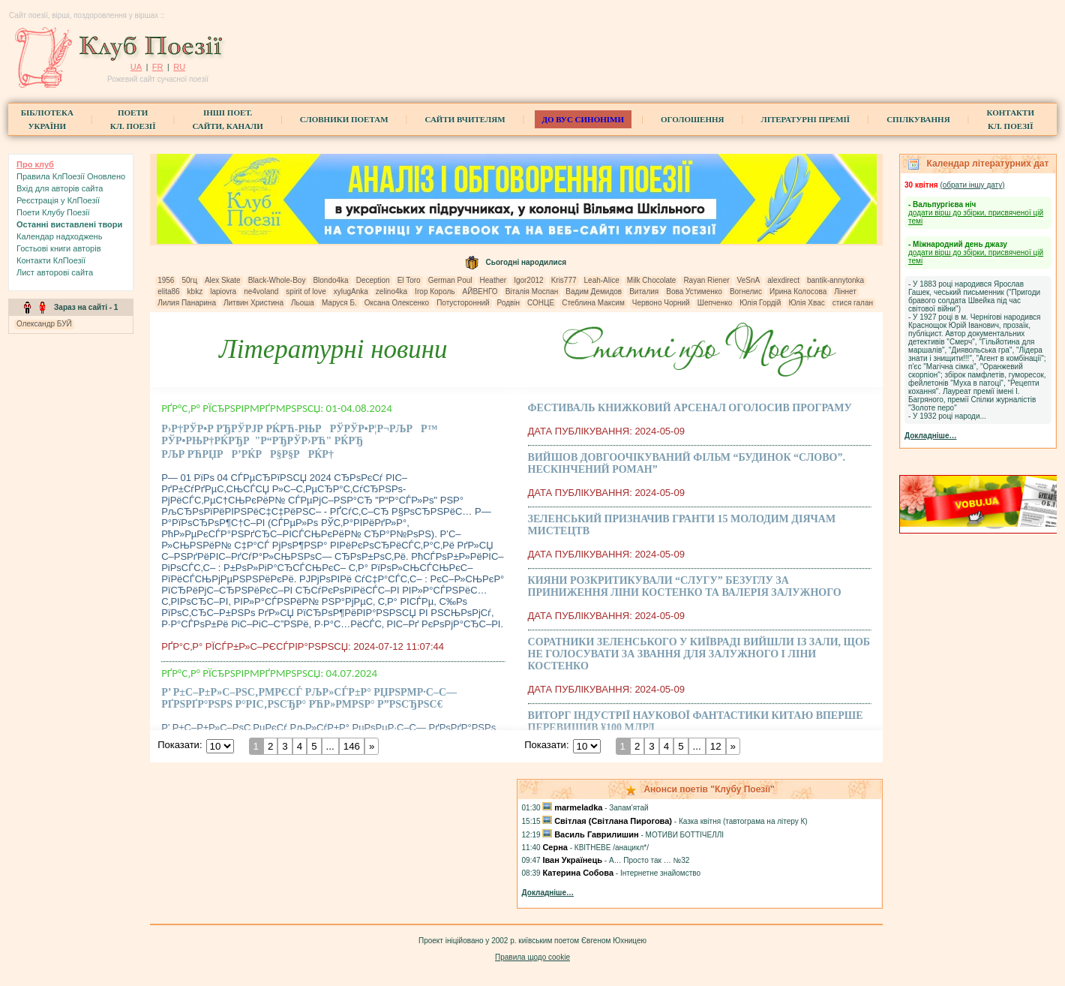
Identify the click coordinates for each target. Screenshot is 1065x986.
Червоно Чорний (661, 303)
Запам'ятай (628, 808)
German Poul (450, 280)
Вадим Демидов (594, 291)
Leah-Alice (602, 280)
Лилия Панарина (187, 303)
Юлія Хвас (806, 303)
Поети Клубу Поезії (53, 212)
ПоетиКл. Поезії (133, 119)
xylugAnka (351, 291)
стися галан (852, 303)
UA (136, 66)
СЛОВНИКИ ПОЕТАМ (344, 119)
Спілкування (918, 119)
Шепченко (715, 303)
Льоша (302, 303)
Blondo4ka (330, 280)
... (330, 746)
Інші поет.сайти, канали (227, 119)
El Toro (409, 280)
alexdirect (783, 280)
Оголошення (692, 119)
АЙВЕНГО (480, 291)
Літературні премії (805, 119)
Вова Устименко (694, 291)
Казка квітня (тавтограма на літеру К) (743, 821)
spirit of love (306, 291)
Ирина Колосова (798, 291)
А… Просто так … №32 (649, 860)
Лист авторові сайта (54, 272)
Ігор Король (434, 291)
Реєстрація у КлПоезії (58, 200)
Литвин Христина (254, 303)
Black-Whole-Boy (277, 280)
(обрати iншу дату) (972, 185)
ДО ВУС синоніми (583, 119)
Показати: (180, 744)
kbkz (195, 291)
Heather (493, 280)
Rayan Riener (706, 280)
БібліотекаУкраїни (47, 119)
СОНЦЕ (540, 303)
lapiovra (223, 291)
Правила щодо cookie (532, 957)
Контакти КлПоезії (51, 260)
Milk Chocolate (651, 280)
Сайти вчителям (465, 119)
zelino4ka (391, 291)
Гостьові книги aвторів (58, 248)
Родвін (508, 303)
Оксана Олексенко (396, 303)
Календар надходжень (59, 236)
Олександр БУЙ (44, 324)
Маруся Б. (339, 303)
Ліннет (845, 291)
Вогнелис (746, 291)
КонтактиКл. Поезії (1010, 119)
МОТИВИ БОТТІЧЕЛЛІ (685, 835)
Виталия (643, 291)
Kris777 (564, 280)
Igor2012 (528, 280)
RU (179, 66)
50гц (189, 280)
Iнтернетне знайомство (660, 873)
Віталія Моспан (532, 291)
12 (715, 746)
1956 (166, 280)
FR (158, 66)
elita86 (168, 291)
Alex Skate (223, 280)
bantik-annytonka (835, 280)
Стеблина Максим (593, 303)
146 (352, 746)
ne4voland (261, 291)
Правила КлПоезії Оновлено (70, 176)
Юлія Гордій (760, 303)
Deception (373, 280)
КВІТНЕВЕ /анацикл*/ (611, 847)
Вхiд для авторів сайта (60, 188)
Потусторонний (462, 303)
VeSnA (748, 280)
